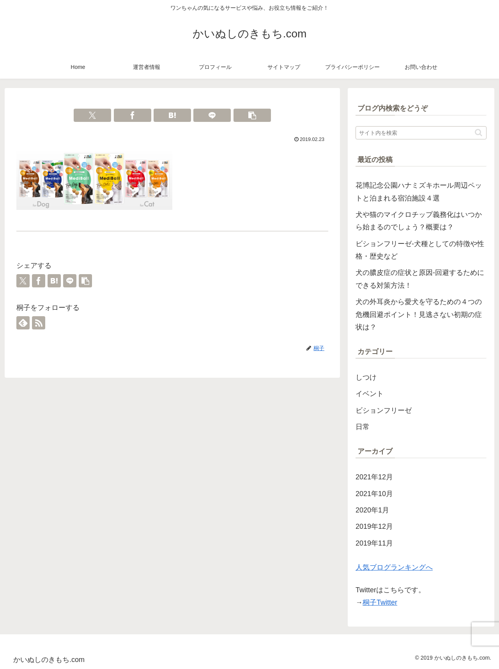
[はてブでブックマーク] (172, 115)
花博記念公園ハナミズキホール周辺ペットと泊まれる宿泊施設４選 (419, 191)
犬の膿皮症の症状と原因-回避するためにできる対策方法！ (420, 279)
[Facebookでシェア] (132, 115)
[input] (421, 132)
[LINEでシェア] (212, 115)
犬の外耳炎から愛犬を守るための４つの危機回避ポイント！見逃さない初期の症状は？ (419, 314)
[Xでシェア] (92, 115)
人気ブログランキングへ (394, 567)
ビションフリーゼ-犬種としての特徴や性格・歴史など (420, 250)
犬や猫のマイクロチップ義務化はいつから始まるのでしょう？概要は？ (419, 221)
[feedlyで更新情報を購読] (23, 322)
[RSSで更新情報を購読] (38, 322)
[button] (252, 115)
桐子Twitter (380, 602)
